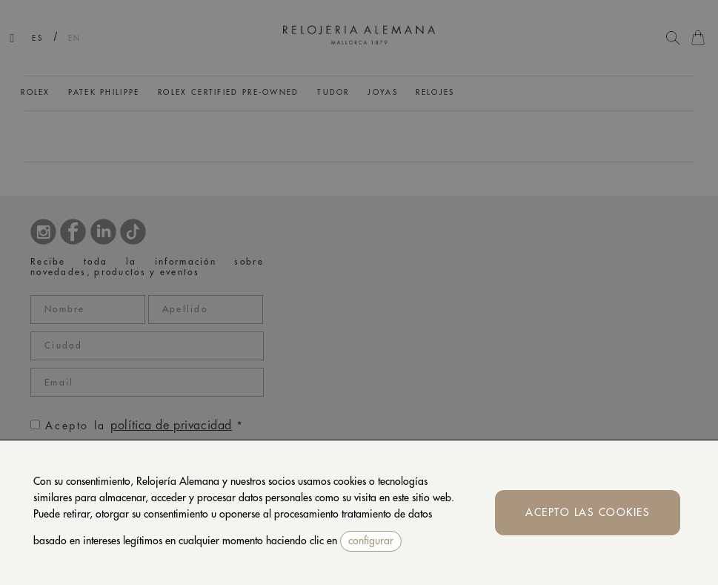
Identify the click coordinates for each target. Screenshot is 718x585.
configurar (370, 540)
